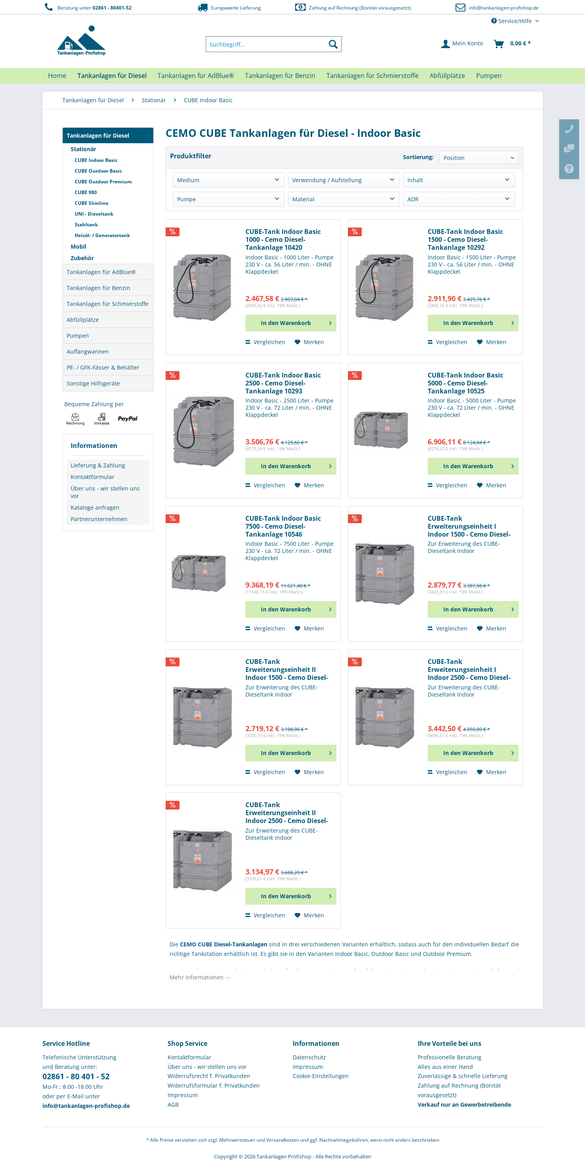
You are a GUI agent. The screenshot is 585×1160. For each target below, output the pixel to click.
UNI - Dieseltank (94, 213)
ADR (413, 199)
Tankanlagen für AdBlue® (101, 272)
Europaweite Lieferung (228, 7)
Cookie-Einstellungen (321, 1076)
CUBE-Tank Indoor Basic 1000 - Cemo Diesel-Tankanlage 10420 (283, 240)
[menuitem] (274, 44)
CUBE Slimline (91, 203)
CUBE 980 (86, 192)
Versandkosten (282, 1140)
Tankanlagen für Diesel (98, 135)
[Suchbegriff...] (274, 44)
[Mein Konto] (462, 44)
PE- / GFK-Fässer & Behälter (103, 367)
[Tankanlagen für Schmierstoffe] (372, 75)
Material (303, 199)
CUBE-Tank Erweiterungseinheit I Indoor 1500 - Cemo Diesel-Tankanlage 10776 (469, 526)
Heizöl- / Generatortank (102, 235)
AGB (173, 1104)
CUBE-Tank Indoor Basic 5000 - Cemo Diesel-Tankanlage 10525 (465, 383)
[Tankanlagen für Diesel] (112, 75)
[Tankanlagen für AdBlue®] (195, 75)
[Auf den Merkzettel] (309, 342)
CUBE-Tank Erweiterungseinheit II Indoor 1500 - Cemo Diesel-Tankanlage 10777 (286, 670)
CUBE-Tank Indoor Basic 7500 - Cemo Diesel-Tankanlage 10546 (283, 526)
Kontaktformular (92, 477)
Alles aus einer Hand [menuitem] (445, 1066)
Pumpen (78, 335)
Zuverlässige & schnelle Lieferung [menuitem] (463, 1076)
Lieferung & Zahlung (98, 465)
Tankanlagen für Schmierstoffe (108, 304)
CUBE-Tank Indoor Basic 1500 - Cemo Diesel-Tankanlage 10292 (465, 240)
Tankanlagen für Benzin (98, 288)
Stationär (83, 149)
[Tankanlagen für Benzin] (280, 75)
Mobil (78, 246)
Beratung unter (86, 7)
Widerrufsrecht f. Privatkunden (209, 1076)
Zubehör (82, 258)
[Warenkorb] (512, 44)
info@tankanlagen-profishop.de (504, 7)
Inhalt (415, 180)
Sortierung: (418, 157)
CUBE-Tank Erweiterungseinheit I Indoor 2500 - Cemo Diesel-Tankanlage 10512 (469, 670)
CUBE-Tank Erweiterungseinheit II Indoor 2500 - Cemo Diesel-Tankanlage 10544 (286, 813)
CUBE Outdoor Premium (103, 181)
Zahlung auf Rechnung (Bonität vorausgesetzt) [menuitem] (459, 1090)
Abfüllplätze (83, 319)
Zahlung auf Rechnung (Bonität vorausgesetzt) (352, 7)
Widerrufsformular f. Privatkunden (214, 1085)
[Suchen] (333, 44)
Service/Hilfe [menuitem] (512, 21)
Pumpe (186, 199)
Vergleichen (265, 342)
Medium (188, 180)
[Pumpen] (489, 75)
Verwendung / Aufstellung (327, 180)
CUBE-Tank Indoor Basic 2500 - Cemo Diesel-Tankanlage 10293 (283, 383)
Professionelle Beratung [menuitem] (449, 1057)
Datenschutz (309, 1057)
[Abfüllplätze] (447, 75)
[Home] (57, 75)
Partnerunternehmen (99, 519)
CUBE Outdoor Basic (98, 170)
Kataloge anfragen (95, 507)
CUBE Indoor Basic (96, 160)
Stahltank (86, 224)
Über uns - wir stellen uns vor (105, 492)
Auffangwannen (88, 351)
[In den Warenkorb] (290, 323)
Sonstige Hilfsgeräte (93, 383)
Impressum (183, 1095)
